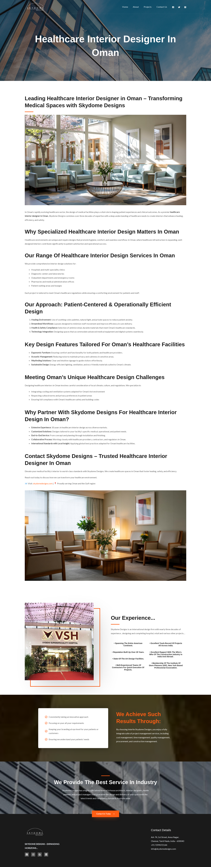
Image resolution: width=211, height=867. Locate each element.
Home (127, 7)
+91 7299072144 (159, 845)
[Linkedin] (46, 854)
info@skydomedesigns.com (163, 849)
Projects (148, 7)
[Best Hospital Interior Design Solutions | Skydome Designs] (35, 6)
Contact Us (162, 7)
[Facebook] (173, 7)
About (137, 7)
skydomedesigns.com (43, 483)
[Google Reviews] (40, 854)
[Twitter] (179, 7)
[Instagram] (185, 7)
